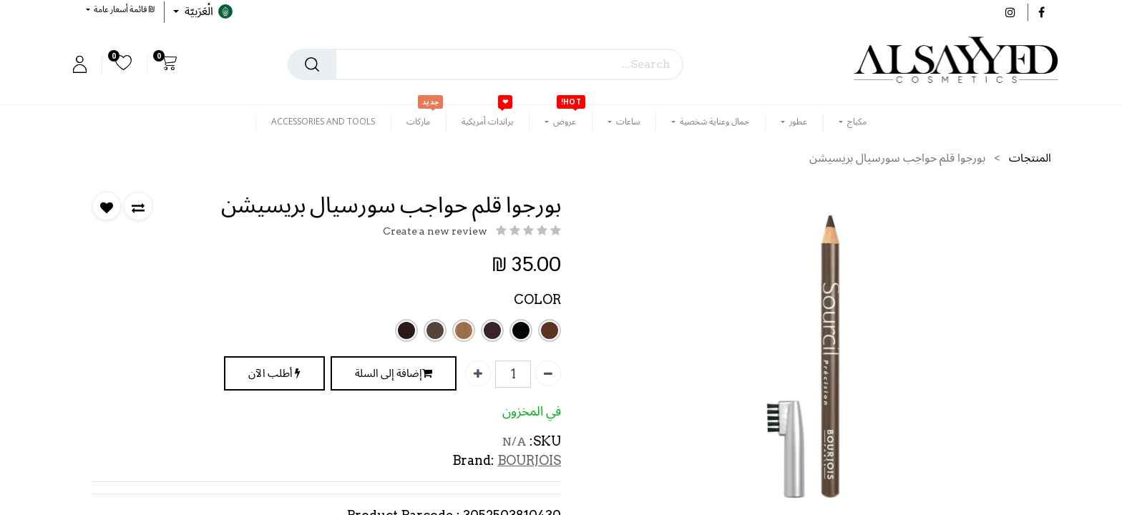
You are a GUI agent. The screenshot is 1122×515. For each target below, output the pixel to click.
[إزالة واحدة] (548, 373)
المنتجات (1030, 158)
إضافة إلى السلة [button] (393, 374)
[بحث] (312, 64)
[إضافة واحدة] (478, 373)
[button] (120, 9)
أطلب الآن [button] (274, 374)
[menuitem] (487, 121)
